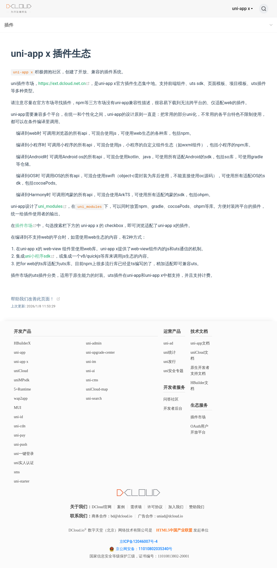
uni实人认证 (24, 463)
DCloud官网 (101, 507)
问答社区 (171, 399)
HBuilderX (22, 343)
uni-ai (90, 371)
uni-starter (21, 481)
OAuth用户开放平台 (199, 429)
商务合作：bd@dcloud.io (112, 516)
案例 (121, 507)
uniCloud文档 (199, 355)
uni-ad (168, 343)
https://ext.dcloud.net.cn (64, 83)
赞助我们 (196, 507)
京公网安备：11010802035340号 (144, 549)
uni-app (19, 352)
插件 (9, 25)
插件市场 (26, 225)
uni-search (94, 398)
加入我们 (175, 507)
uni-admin (94, 343)
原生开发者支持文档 (199, 371)
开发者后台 (172, 408)
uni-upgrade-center (100, 352)
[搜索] (263, 9)
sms (17, 472)
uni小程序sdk (39, 256)
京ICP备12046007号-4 (138, 541)
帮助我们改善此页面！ (32, 298)
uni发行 (169, 362)
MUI (17, 408)
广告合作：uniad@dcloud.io (160, 516)
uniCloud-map (97, 389)
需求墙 (136, 507)
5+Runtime (22, 389)
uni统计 (169, 352)
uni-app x (241, 8)
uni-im (91, 362)
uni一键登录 (24, 454)
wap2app (21, 398)
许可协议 (155, 507)
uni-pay (19, 435)
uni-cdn (19, 426)
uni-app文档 (200, 343)
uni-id (18, 417)
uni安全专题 (173, 371)
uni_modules (52, 206)
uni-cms (92, 380)
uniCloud (21, 371)
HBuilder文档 (199, 386)
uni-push (20, 444)
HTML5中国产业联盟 (174, 530)
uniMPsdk (21, 380)
